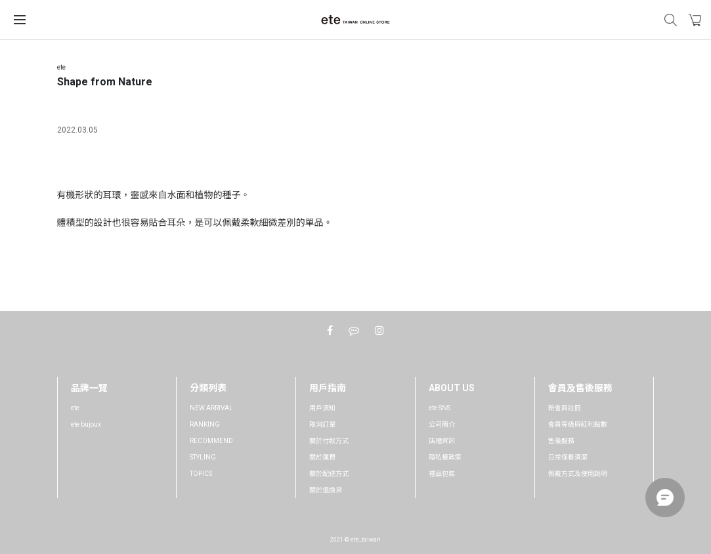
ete (75, 408)
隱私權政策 (445, 457)
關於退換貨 (325, 490)
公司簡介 (442, 424)
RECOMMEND (211, 440)
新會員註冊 (564, 408)
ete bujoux (86, 424)
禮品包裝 (442, 473)
